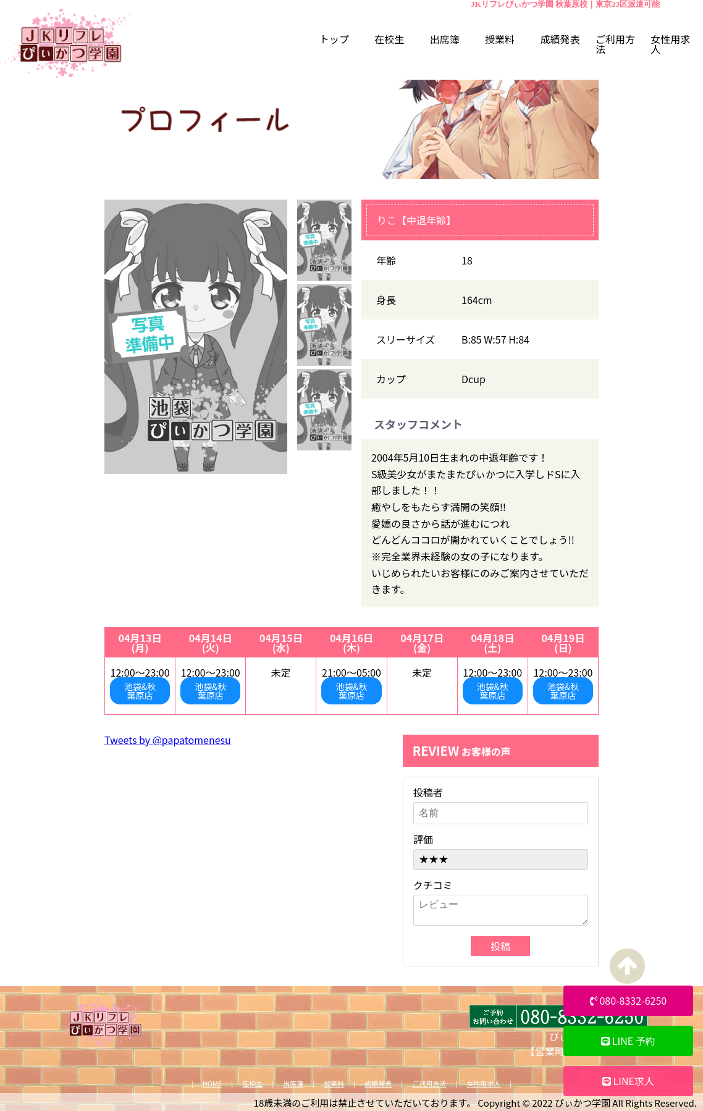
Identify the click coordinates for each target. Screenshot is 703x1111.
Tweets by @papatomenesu (167, 739)
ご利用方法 (429, 1083)
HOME (212, 1083)
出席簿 (293, 1083)
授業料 (334, 1083)
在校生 (252, 1083)
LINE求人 (628, 1080)
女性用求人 (483, 1083)
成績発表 (378, 1083)
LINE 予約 (628, 1040)
